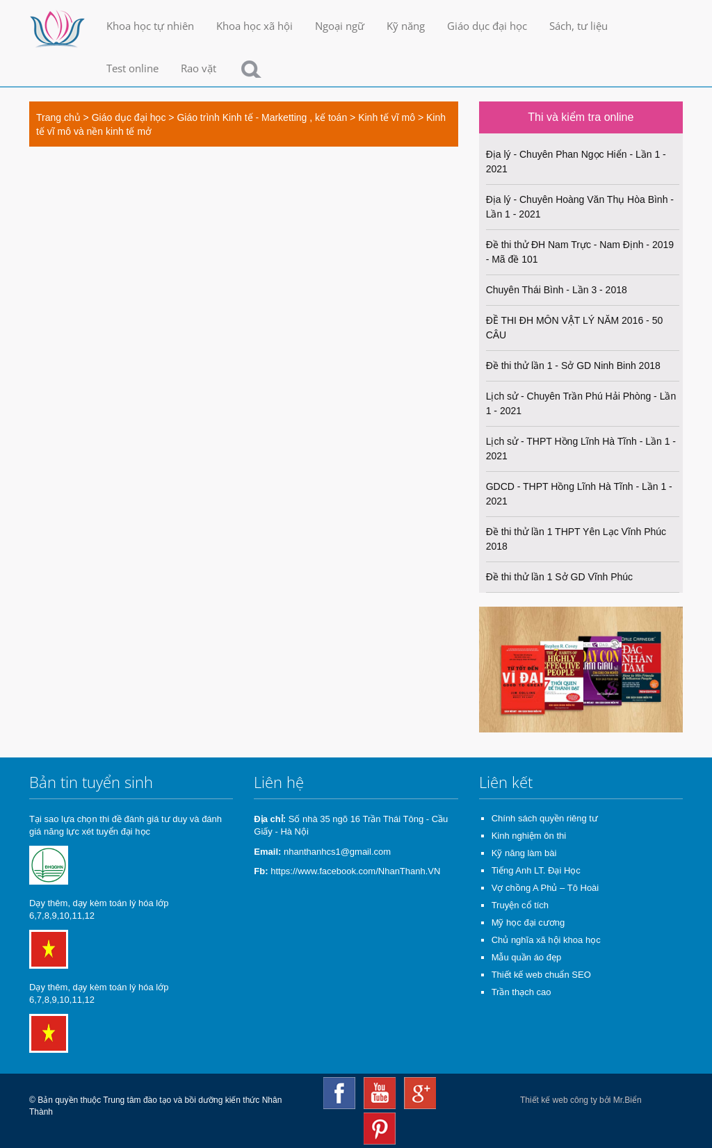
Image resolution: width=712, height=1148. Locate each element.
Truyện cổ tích (520, 905)
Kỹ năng (406, 26)
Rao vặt (198, 68)
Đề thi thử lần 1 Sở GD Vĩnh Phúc (559, 576)
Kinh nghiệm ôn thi (529, 835)
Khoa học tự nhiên (150, 26)
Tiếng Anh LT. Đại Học (536, 870)
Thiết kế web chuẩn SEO (541, 974)
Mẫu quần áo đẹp (527, 957)
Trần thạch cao (521, 992)
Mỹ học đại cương (528, 922)
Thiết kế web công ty (558, 1100)
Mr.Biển (627, 1100)
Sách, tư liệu (578, 26)
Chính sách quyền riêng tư (545, 818)
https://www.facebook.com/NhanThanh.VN (355, 871)
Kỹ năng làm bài (524, 853)
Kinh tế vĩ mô (386, 117)
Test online (132, 68)
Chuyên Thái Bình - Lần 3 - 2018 (556, 289)
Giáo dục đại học (487, 26)
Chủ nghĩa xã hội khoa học (546, 940)
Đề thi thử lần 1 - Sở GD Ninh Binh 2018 (573, 365)
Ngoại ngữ (339, 26)
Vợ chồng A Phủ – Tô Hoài (545, 888)
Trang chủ (58, 117)
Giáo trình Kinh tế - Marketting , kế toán (262, 117)
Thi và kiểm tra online (580, 117)
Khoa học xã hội (254, 26)
